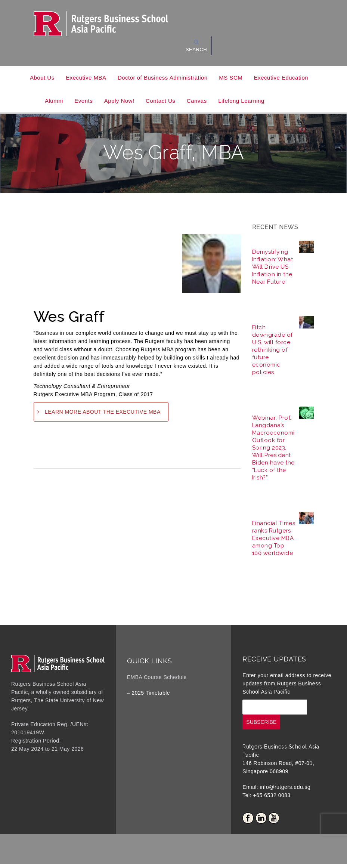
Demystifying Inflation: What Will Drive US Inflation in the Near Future (272, 267)
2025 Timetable (150, 693)
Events (83, 101)
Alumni (54, 101)
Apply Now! (119, 101)
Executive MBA (86, 77)
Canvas (197, 101)
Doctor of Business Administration (163, 77)
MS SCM (230, 77)
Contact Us (160, 101)
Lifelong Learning (241, 101)
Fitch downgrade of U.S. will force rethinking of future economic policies (272, 350)
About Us (42, 77)
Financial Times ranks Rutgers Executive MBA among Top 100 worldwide (273, 538)
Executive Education (281, 77)
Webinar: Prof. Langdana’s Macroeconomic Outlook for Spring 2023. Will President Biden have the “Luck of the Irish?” (275, 447)
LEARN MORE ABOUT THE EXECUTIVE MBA (103, 412)
